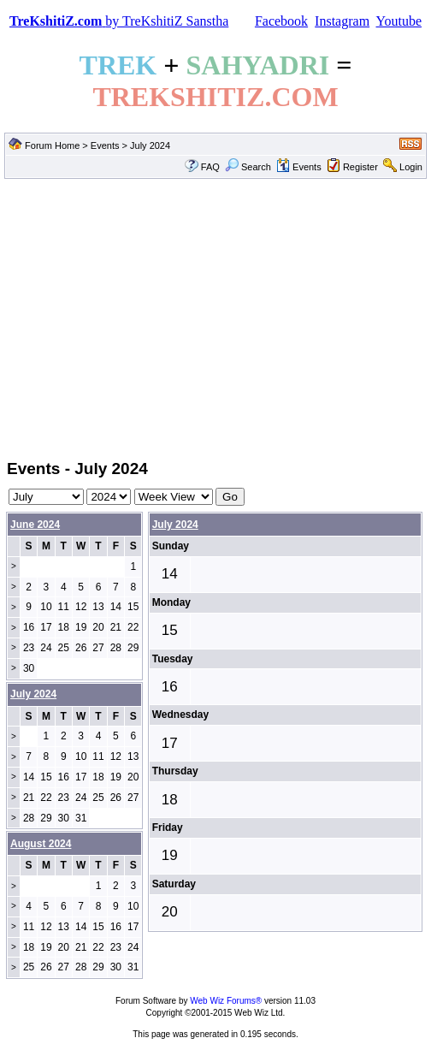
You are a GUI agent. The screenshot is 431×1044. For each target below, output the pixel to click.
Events (105, 145)
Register (360, 167)
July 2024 (175, 525)
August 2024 (40, 844)
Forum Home (52, 145)
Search (248, 167)
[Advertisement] (215, 317)
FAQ (210, 167)
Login (410, 167)
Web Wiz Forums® (226, 1000)
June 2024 (35, 525)
